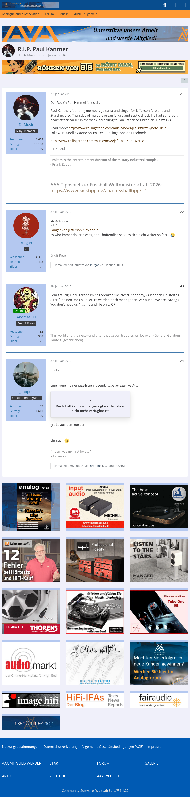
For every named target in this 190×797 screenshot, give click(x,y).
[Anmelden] (175, 5)
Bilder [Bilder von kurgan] (13, 266)
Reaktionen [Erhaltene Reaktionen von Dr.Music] (16, 139)
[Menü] (185, 5)
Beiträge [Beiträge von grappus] (15, 411)
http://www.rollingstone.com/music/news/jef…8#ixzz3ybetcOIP (116, 128)
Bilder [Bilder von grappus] (13, 416)
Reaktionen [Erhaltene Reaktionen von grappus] (16, 406)
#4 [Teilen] (182, 361)
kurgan (95, 265)
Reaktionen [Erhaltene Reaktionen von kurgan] (16, 257)
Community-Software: (95, 790)
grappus (95, 466)
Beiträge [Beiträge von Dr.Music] (15, 144)
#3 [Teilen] (182, 286)
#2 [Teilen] (182, 212)
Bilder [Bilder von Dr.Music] (13, 149)
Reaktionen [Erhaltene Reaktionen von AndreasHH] (16, 331)
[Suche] (165, 5)
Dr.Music (29, 55)
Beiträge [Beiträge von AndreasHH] (15, 336)
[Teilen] (184, 80)
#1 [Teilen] (182, 94)
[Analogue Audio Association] (30, 5)
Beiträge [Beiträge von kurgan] (15, 262)
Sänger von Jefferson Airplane (72, 230)
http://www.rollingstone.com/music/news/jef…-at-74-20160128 (97, 141)
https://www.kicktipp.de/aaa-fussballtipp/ (95, 190)
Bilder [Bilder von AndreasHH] (13, 341)
